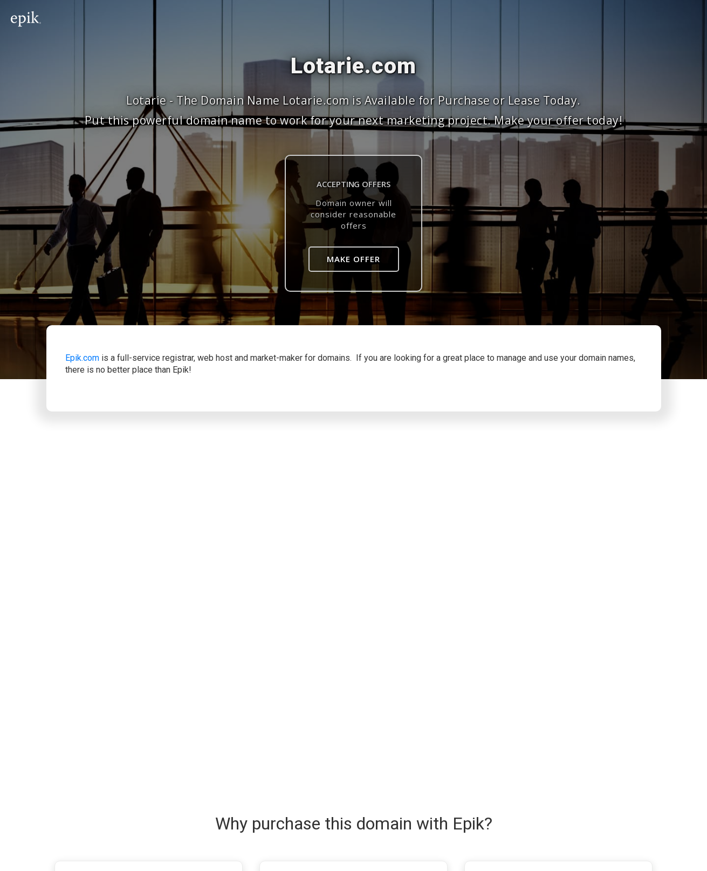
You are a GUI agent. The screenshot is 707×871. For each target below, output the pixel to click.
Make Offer (353, 258)
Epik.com (82, 358)
